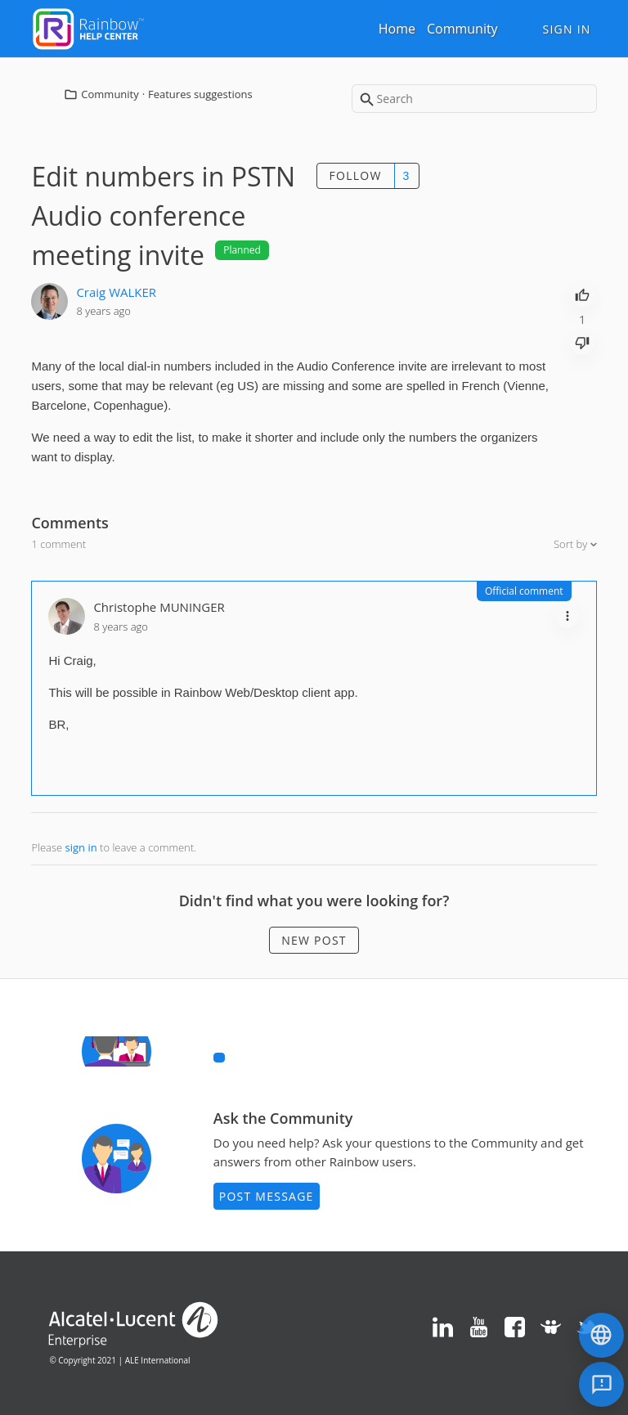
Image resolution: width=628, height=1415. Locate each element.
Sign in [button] (566, 29)
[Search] (474, 98)
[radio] (582, 293)
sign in (81, 847)
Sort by (572, 544)
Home (397, 29)
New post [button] (314, 940)
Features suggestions (200, 94)
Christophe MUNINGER (158, 607)
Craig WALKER (116, 292)
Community (462, 29)
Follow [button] (356, 175)
